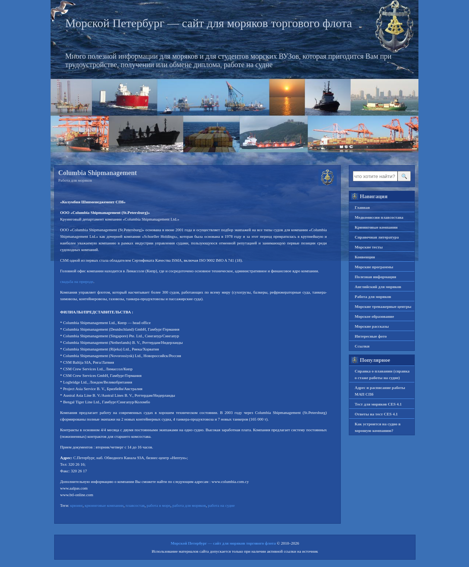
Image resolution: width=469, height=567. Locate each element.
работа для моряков (189, 505)
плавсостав (135, 505)
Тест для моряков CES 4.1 (378, 404)
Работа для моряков (75, 180)
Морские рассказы (372, 326)
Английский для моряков (378, 286)
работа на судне (221, 505)
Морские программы (374, 267)
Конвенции (365, 257)
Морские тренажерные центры (383, 306)
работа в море (158, 505)
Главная (362, 207)
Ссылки (362, 346)
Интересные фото (371, 336)
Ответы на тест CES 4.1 (376, 414)
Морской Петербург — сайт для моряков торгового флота (208, 23)
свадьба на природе (76, 281)
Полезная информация (375, 277)
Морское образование (374, 316)
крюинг (76, 505)
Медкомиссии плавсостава (379, 217)
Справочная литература (377, 237)
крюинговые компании (104, 505)
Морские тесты (369, 247)
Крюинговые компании (376, 227)
